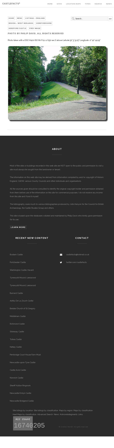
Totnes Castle (16, 339)
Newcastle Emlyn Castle (20, 393)
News (109, 4)
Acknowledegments (68, 414)
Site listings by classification (46, 410)
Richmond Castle (17, 324)
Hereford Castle (17, 28)
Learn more (18, 227)
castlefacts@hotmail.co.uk (77, 254)
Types (88, 4)
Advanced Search (45, 414)
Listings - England (35, 18)
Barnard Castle (16, 293)
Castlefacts (11, 3)
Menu (19, 18)
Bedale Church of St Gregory (22, 308)
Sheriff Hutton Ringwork (20, 385)
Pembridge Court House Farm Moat (25, 355)
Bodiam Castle (16, 254)
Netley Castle (16, 347)
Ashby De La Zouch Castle (21, 301)
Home (50, 4)
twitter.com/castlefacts (76, 262)
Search (98, 4)
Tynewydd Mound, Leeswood (23, 277)
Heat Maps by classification (24, 414)
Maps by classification (83, 410)
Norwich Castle (16, 378)
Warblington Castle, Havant (22, 270)
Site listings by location (23, 410)
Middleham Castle (18, 316)
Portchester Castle (18, 262)
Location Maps (73, 4)
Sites (59, 4)
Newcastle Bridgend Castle (22, 401)
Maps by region (66, 410)
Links (80, 414)
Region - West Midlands (21, 23)
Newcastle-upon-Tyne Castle (22, 362)
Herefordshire (44, 23)
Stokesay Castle (17, 331)
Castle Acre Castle (18, 370)
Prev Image (34, 28)
